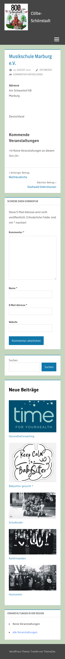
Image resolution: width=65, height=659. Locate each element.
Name (13, 288)
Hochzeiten (15, 594)
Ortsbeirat (46, 69)
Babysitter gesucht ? (21, 486)
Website (13, 322)
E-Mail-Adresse (18, 305)
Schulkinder (16, 522)
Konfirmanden (17, 558)
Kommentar (16, 232)
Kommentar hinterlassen (28, 74)
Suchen (13, 360)
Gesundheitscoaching (21, 436)
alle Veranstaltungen (25, 632)
